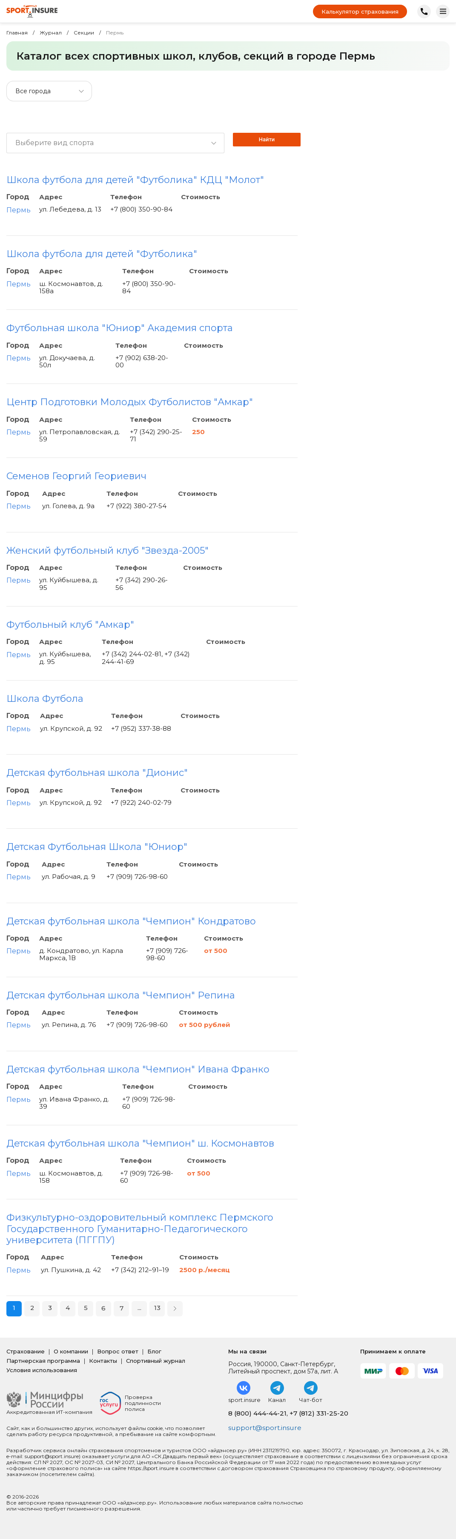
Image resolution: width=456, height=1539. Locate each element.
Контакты (103, 1360)
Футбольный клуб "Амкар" (70, 624)
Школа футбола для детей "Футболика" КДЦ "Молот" (135, 180)
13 (157, 1308)
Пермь (18, 210)
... (139, 1308)
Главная (17, 33)
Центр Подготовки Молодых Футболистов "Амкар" (129, 402)
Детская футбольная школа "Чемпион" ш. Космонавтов (140, 1143)
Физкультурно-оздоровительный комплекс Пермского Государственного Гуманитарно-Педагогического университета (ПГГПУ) (139, 1229)
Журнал (51, 33)
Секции (84, 33)
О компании (71, 1351)
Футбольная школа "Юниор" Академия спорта (119, 328)
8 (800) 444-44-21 (257, 1413)
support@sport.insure (266, 1428)
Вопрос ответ (117, 1351)
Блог (154, 1351)
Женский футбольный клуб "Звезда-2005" (107, 550)
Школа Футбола (44, 698)
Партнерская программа (43, 1360)
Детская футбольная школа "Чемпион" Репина (120, 995)
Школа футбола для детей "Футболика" (101, 254)
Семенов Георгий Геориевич (76, 476)
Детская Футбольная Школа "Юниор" (96, 846)
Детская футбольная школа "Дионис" (97, 772)
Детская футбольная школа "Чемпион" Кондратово (131, 921)
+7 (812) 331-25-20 (319, 1413)
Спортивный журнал (155, 1360)
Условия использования (41, 1370)
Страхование (25, 1351)
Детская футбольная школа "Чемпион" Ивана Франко (138, 1069)
